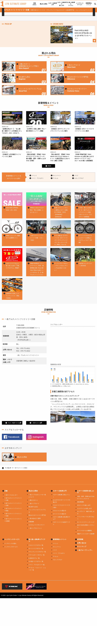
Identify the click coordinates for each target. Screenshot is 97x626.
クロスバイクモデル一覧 (36, 552)
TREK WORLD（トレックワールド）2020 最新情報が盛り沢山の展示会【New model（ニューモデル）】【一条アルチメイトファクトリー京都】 (37, 273)
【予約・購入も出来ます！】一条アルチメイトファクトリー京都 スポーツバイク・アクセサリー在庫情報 (85, 212)
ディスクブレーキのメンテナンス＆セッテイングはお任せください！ (61, 270)
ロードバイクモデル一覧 (36, 555)
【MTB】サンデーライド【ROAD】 (85, 268)
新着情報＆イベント (89, 3)
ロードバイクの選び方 (59, 520)
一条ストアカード (73, 66)
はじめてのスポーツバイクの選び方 (61, 508)
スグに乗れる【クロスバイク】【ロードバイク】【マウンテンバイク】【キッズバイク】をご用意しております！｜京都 (61, 241)
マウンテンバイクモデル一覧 (37, 558)
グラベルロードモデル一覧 (37, 561)
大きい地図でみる (14, 429)
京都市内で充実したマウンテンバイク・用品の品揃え (12, 302)
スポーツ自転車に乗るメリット (61, 503)
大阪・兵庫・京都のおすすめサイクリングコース (85, 504)
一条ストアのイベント (35, 535)
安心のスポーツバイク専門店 (77, 78)
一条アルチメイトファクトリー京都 (13, 511)
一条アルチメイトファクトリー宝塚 (13, 521)
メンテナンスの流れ (10, 550)
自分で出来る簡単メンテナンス (85, 533)
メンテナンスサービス (79, 3)
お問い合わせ (81, 550)
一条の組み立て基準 (35, 525)
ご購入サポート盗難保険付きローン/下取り (29, 66)
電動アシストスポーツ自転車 (85, 540)
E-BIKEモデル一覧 (34, 565)
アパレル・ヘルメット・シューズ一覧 (37, 575)
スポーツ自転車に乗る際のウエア (61, 525)
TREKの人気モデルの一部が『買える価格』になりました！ (37, 210)
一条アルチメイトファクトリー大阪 (13, 506)
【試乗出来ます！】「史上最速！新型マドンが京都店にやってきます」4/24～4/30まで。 (12, 131)
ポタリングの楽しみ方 (83, 512)
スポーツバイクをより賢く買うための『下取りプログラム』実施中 (12, 269)
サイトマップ (81, 553)
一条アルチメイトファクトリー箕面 (13, 516)
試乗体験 (31, 528)
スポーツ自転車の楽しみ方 (61, 4)
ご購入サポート (33, 507)
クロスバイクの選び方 (59, 517)
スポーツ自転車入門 (52, 3)
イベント (34, 175)
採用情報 (80, 546)
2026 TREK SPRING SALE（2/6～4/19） (12, 209)
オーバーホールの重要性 (84, 537)
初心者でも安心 (24, 78)
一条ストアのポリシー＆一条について (37, 503)
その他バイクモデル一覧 (36, 568)
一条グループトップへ (84, 557)
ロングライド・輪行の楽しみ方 (85, 519)
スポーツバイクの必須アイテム (61, 530)
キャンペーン (57, 175)
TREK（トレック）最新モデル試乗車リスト (13, 237)
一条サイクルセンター (11, 502)
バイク (76, 175)
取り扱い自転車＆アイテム (70, 4)
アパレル (55, 178)
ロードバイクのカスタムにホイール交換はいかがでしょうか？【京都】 (85, 239)
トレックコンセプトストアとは (30, 90)
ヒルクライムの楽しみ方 (84, 515)
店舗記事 (8, 474)
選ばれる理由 (43, 4)
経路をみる (37, 429)
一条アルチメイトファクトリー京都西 (13, 527)
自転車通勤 (80, 508)
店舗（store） (34, 3)
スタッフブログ (79, 178)
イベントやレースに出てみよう (85, 524)
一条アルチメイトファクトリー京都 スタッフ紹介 (36, 238)
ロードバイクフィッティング (85, 529)
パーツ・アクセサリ (37, 178)
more (49, 166)
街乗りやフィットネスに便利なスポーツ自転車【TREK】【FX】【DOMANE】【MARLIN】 (61, 212)
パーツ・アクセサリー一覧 (37, 571)
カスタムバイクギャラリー (77, 90)
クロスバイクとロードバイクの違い (61, 513)
